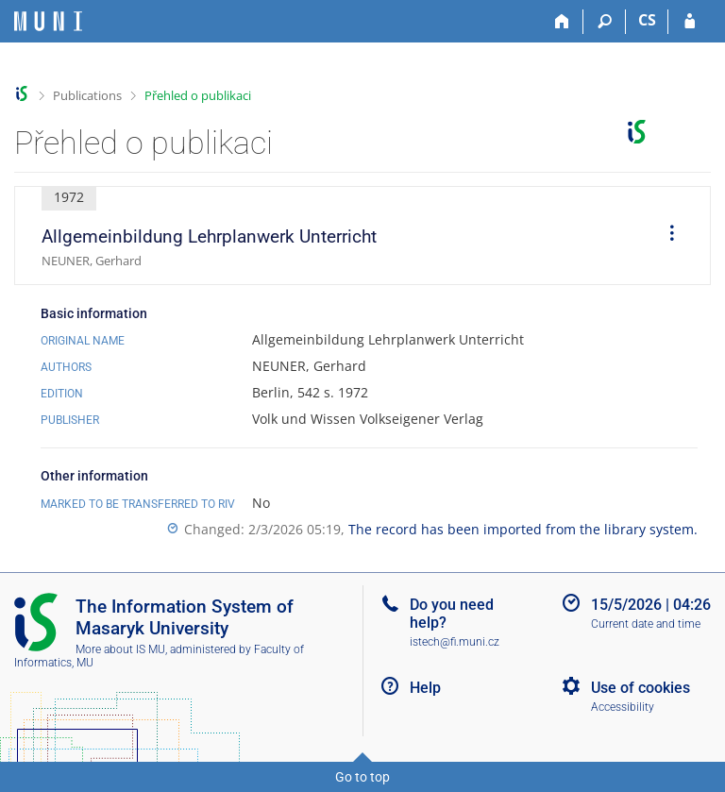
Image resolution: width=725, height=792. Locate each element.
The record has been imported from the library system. (523, 529)
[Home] (562, 21)
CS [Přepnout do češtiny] (647, 19)
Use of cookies (640, 688)
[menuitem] (665, 236)
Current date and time (645, 624)
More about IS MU (120, 649)
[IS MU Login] (689, 21)
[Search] (604, 21)
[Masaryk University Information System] (48, 21)
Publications (87, 95)
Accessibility (622, 707)
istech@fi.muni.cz (454, 642)
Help (425, 688)
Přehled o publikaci (197, 95)
